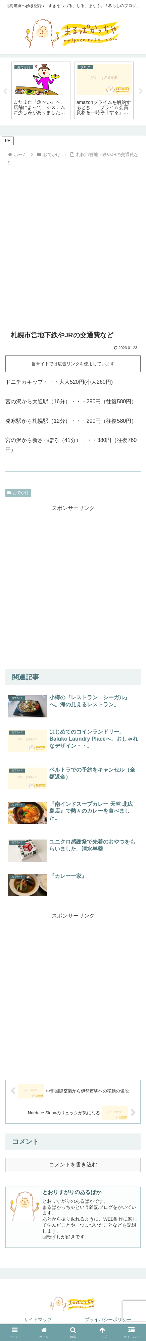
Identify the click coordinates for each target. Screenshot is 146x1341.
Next (141, 91)
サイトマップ (38, 1319)
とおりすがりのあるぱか (71, 1192)
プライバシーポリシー (108, 1319)
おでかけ (18, 492)
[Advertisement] (73, 244)
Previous (5, 91)
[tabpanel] (40, 90)
